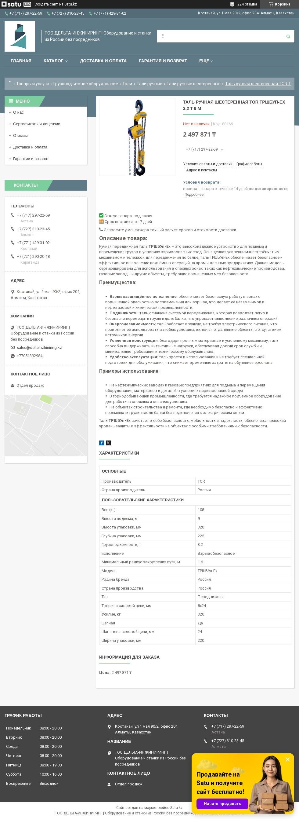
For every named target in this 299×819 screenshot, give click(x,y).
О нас (18, 112)
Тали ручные (149, 83)
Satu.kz (176, 808)
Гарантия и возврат (163, 60)
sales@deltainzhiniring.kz (39, 347)
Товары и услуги (32, 83)
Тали (127, 83)
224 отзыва (247, 4)
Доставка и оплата (103, 60)
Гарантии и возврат (31, 158)
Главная (21, 60)
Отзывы (20, 135)
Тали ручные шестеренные (194, 83)
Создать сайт (46, 4)
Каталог (53, 60)
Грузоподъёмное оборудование (85, 83)
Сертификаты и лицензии (36, 124)
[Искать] (288, 36)
